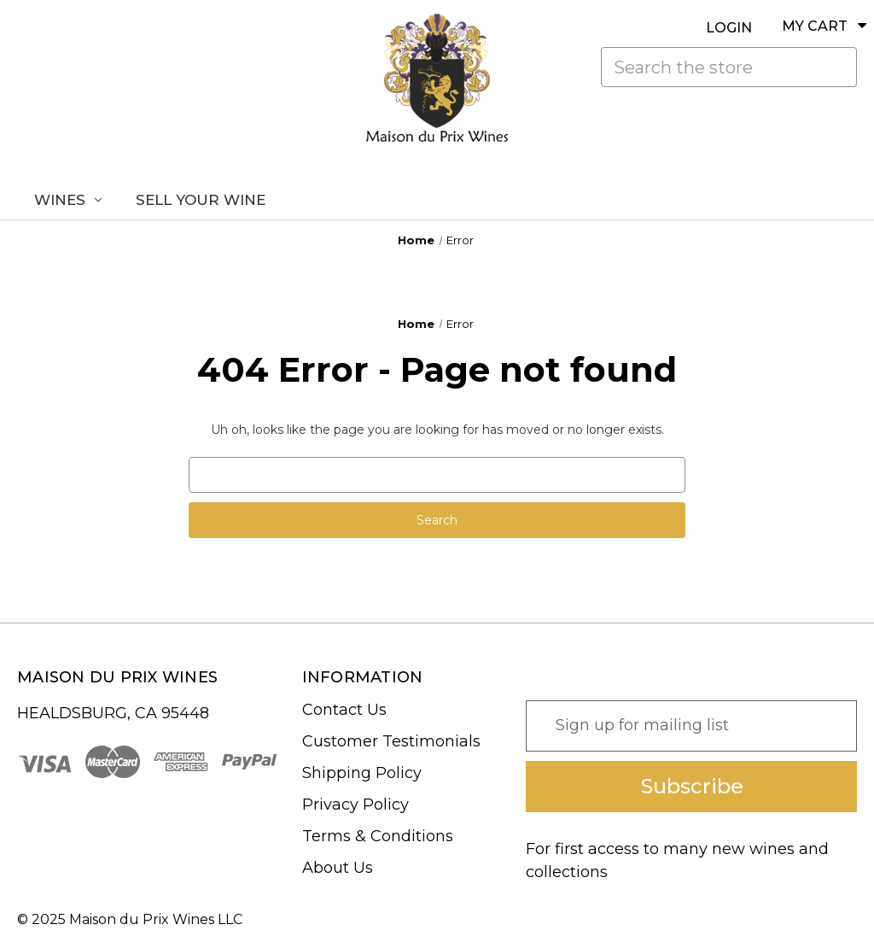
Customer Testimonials (391, 741)
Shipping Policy (362, 773)
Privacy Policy (355, 804)
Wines (68, 199)
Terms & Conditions (377, 836)
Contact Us (344, 709)
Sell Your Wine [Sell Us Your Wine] (200, 199)
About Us (337, 867)
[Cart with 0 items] (808, 26)
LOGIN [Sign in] (729, 28)
